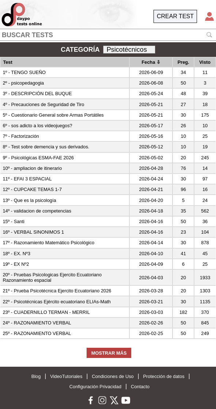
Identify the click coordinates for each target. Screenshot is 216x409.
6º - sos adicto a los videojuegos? (37, 125)
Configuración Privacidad (95, 386)
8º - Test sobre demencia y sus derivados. (46, 146)
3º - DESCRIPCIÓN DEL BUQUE (37, 93)
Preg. (183, 62)
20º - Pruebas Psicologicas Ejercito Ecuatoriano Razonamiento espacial (52, 277)
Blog (36, 376)
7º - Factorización (21, 136)
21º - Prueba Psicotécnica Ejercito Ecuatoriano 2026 (57, 290)
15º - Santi (13, 221)
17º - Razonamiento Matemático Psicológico (48, 242)
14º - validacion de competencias (37, 211)
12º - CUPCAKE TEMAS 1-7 (32, 189)
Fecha (151, 62)
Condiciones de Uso (113, 376)
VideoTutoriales (66, 376)
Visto (205, 62)
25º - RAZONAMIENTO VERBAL (37, 333)
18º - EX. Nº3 (16, 253)
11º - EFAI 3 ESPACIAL (27, 179)
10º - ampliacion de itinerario (32, 168)
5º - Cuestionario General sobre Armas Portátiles (53, 115)
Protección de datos (164, 376)
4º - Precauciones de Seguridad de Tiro (43, 104)
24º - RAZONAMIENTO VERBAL (37, 323)
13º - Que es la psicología (29, 200)
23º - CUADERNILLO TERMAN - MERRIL (46, 312)
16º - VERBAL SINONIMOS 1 (33, 232)
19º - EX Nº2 (16, 264)
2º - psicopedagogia (23, 83)
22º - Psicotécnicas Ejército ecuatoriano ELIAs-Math (57, 301)
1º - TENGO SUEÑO (24, 72)
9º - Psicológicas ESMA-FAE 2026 (38, 157)
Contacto (140, 386)
